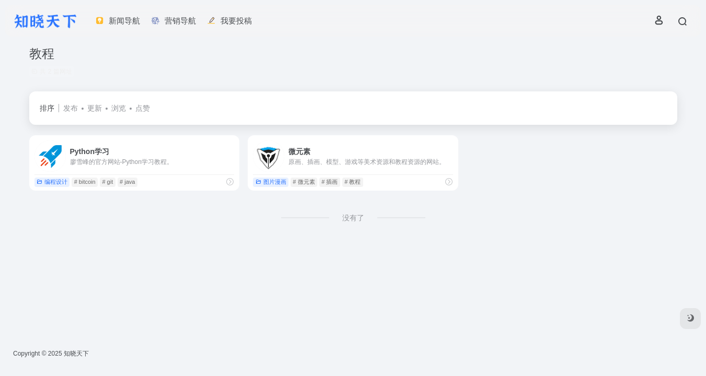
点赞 (142, 108)
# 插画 (329, 182)
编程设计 (52, 182)
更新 (94, 108)
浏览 (118, 108)
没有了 (353, 218)
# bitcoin (85, 182)
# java (127, 182)
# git (107, 182)
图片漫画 (271, 182)
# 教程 (352, 182)
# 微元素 (304, 182)
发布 (70, 108)
